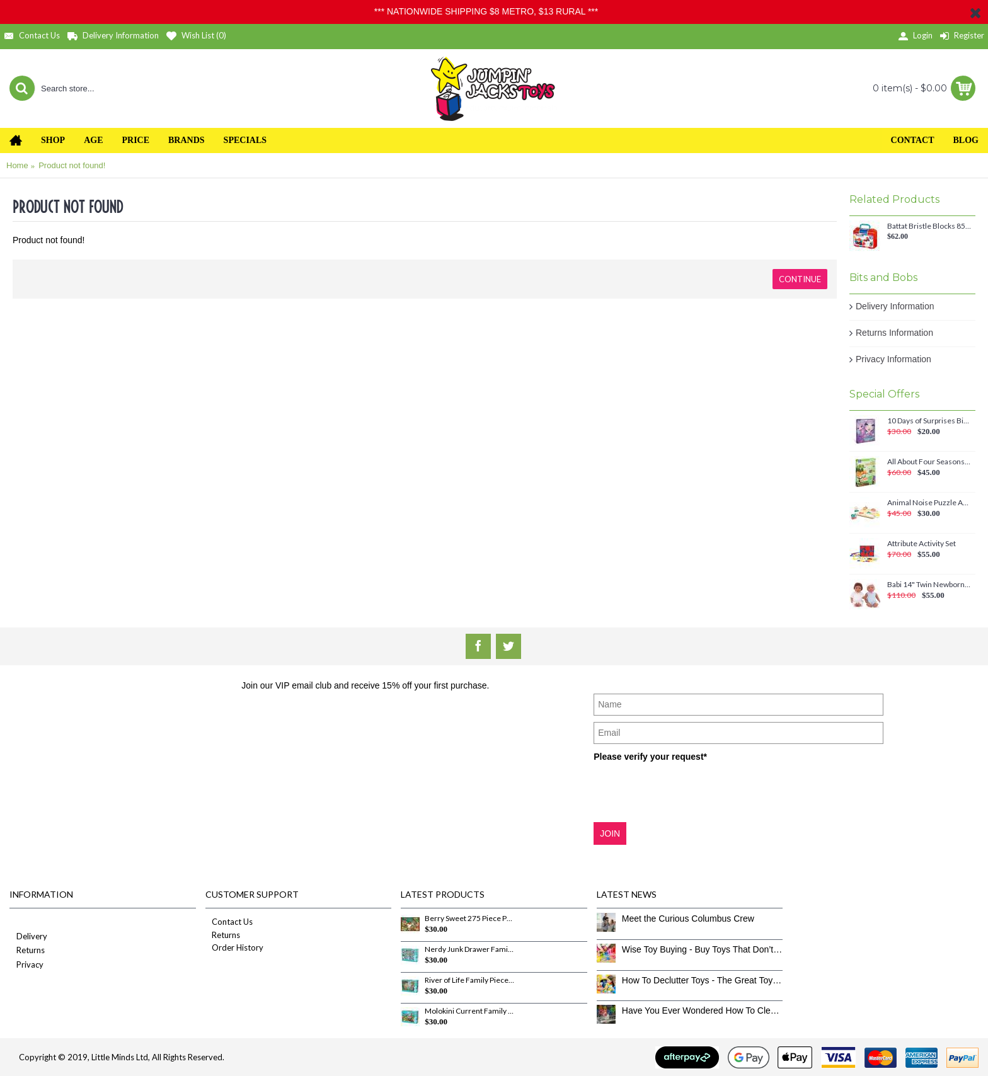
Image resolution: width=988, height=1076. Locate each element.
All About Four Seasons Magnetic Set (929, 461)
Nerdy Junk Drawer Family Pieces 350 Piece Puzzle (469, 949)
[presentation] (689, 791)
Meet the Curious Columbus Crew (688, 918)
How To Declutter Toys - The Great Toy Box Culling (702, 980)
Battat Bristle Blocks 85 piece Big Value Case (929, 226)
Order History (234, 947)
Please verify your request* (650, 757)
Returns (27, 951)
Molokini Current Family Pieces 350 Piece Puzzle (469, 1011)
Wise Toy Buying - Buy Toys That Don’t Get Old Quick (702, 949)
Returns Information (894, 333)
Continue (800, 279)
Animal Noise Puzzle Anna (929, 502)
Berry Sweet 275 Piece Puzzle (469, 918)
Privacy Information (893, 359)
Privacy (26, 965)
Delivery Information (895, 306)
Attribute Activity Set (921, 543)
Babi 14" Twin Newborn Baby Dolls (929, 584)
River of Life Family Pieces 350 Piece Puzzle (469, 980)
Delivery (28, 937)
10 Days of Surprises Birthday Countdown (929, 420)
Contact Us (229, 922)
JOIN (610, 833)
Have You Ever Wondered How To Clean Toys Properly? (702, 1010)
